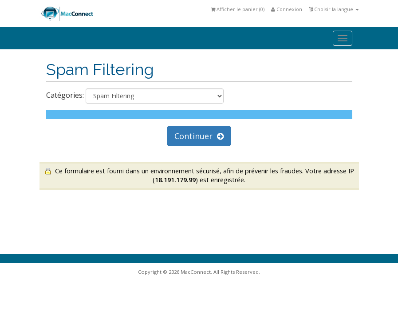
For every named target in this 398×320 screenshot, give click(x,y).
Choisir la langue (334, 9)
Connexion (286, 9)
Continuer (199, 136)
